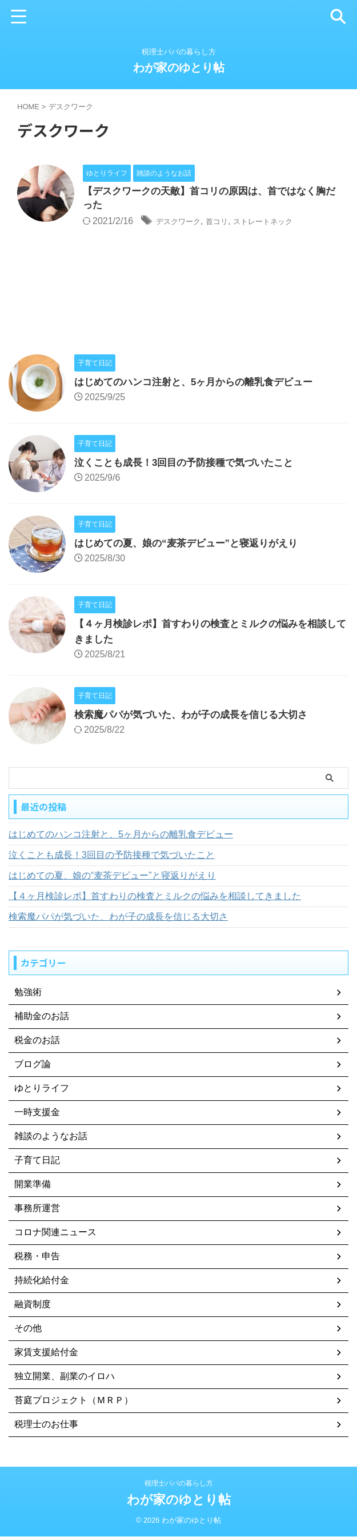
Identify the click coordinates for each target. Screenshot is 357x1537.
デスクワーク (183, 223)
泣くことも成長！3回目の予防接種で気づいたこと (190, 464)
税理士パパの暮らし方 (179, 1484)
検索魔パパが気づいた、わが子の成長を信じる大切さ (197, 716)
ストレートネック (285, 223)
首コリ (229, 223)
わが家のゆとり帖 (178, 67)
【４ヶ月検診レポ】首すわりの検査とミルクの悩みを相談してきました (155, 898)
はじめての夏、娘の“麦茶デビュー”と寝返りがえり (192, 544)
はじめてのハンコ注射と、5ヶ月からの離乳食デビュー (200, 383)
